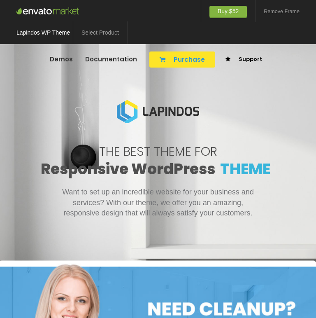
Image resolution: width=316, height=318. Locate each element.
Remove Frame (282, 11)
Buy (228, 11)
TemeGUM (49, 10)
